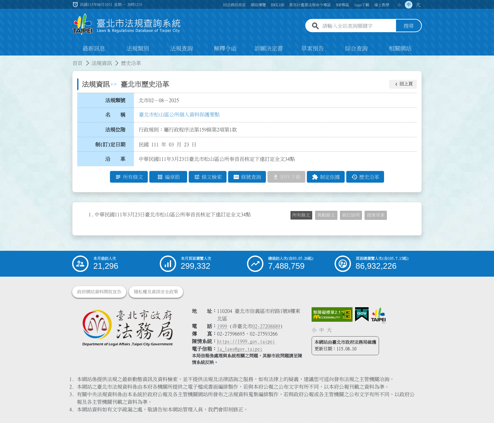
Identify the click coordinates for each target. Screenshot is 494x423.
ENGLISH (277, 5)
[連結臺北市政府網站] (378, 316)
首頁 (77, 63)
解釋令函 (225, 48)
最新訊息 (94, 48)
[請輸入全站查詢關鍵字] (358, 26)
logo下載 (361, 5)
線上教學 (381, 5)
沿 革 (115, 159)
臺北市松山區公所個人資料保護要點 (179, 114)
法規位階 (115, 129)
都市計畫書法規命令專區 (310, 5)
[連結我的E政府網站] (362, 315)
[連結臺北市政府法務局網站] (127, 328)
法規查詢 (181, 48)
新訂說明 (351, 215)
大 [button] (418, 4)
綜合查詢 (356, 48)
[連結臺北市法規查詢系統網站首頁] (126, 24)
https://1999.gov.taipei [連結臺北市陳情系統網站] (246, 341)
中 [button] (408, 5)
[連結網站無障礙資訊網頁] (332, 315)
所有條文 (301, 215)
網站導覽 (258, 5)
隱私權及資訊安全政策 (156, 292)
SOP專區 (342, 5)
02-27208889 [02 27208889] (266, 326)
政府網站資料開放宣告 (99, 292)
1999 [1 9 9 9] (222, 326)
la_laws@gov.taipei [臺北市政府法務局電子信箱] (239, 349)
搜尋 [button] (409, 26)
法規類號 (115, 100)
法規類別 (137, 48)
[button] (403, 84)
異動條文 (326, 215)
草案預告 (312, 48)
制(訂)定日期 (110, 144)
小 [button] (399, 5)
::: (4, 59)
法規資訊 (102, 63)
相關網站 (400, 48)
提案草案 (376, 215)
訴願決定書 (269, 48)
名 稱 (115, 115)
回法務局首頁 (234, 5)
